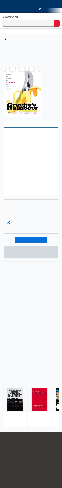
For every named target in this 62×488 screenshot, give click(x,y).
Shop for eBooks (31, 452)
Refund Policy (31, 478)
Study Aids (40, 31)
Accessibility (31, 485)
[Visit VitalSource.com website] (31, 6)
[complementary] (31, 401)
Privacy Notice (31, 465)
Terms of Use (31, 471)
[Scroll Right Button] (59, 406)
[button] (30, 134)
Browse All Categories (15, 31)
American (13, 38)
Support (31, 458)
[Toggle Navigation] (57, 17)
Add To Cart (31, 240)
